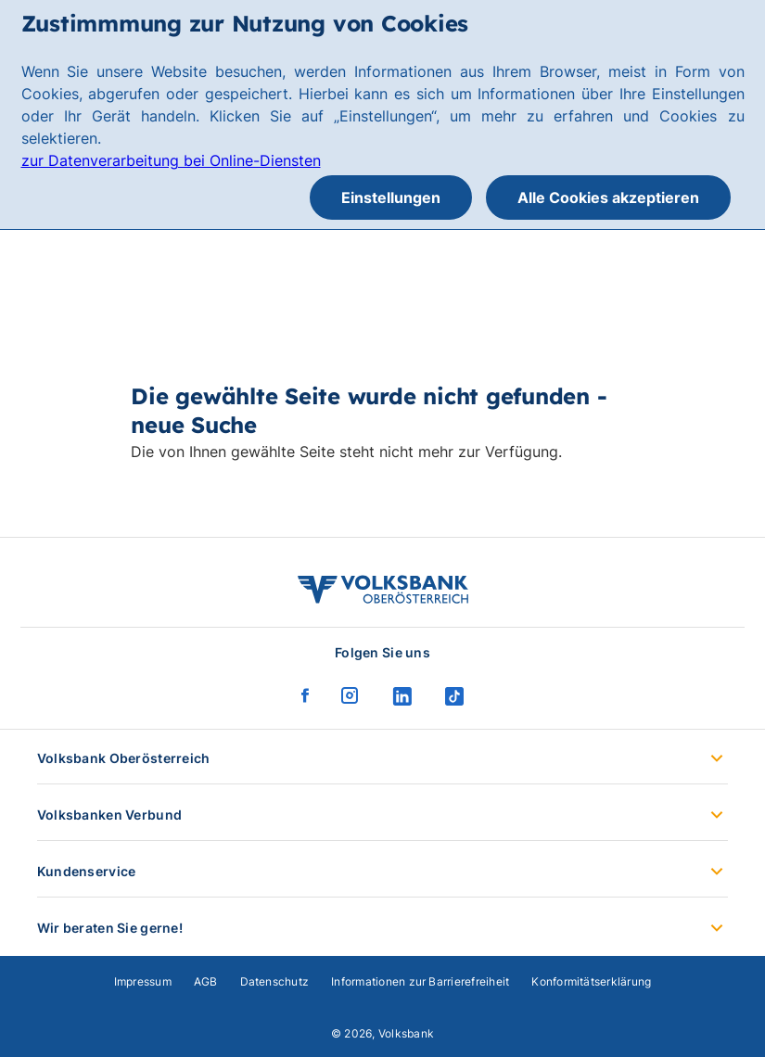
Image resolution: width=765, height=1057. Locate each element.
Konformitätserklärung (591, 981)
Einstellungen (390, 197)
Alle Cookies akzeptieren (608, 197)
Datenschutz (275, 981)
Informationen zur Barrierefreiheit (420, 981)
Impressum (143, 981)
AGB (206, 981)
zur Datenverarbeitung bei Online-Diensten (171, 160)
